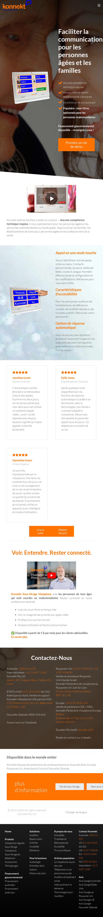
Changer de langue (76, 812)
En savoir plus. (19, 636)
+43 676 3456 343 (76, 703)
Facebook (31, 722)
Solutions (35, 831)
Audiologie (35, 861)
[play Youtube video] (51, 575)
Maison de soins (38, 873)
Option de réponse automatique (70, 325)
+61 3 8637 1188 (35, 672)
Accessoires (11, 861)
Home (8, 831)
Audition (34, 835)
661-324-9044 (32, 691)
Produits (9, 839)
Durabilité (59, 846)
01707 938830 (82, 668)
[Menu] (98, 5)
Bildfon (60, 714)
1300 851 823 (27, 668)
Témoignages (11, 865)
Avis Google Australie (90, 880)
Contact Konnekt (88, 831)
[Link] (28, 300)
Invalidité (34, 846)
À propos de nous (63, 831)
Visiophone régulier (15, 842)
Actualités (59, 835)
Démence (34, 850)
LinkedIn (86, 737)
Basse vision (36, 838)
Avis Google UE (87, 899)
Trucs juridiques (62, 850)
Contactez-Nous (51, 657)
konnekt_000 (85, 729)
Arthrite (34, 842)
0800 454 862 (37, 714)
